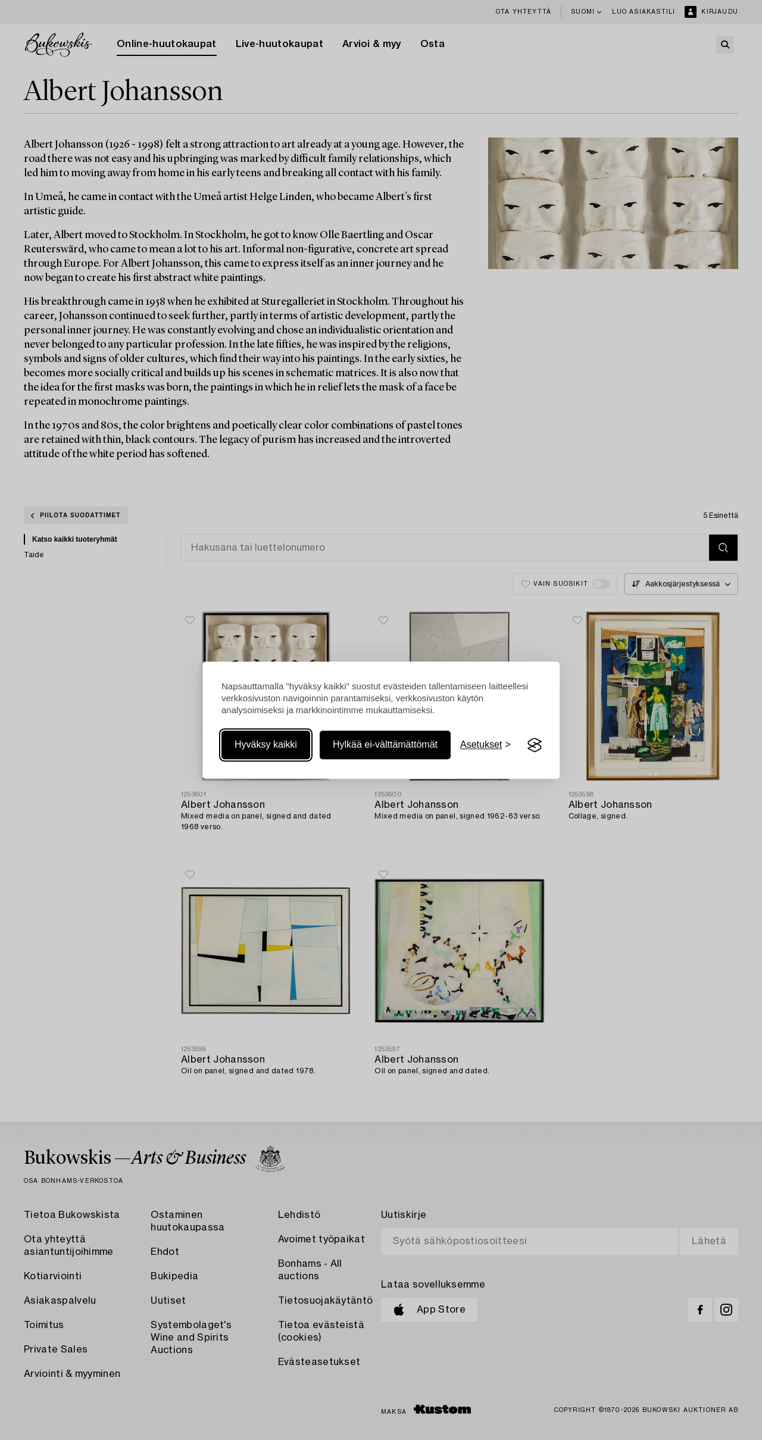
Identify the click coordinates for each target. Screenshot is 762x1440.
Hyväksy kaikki (266, 745)
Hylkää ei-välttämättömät (385, 745)
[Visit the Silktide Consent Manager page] (534, 745)
